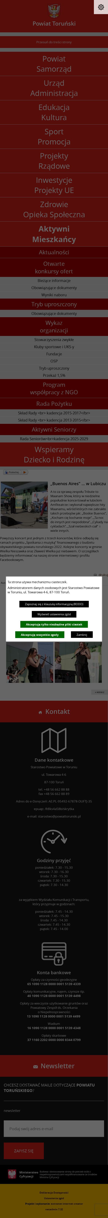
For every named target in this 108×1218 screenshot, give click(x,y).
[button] (101, 7)
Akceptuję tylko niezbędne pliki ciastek (54, 624)
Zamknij (82, 635)
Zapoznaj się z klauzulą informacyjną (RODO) (54, 604)
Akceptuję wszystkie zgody (40, 635)
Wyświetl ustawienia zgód (54, 614)
